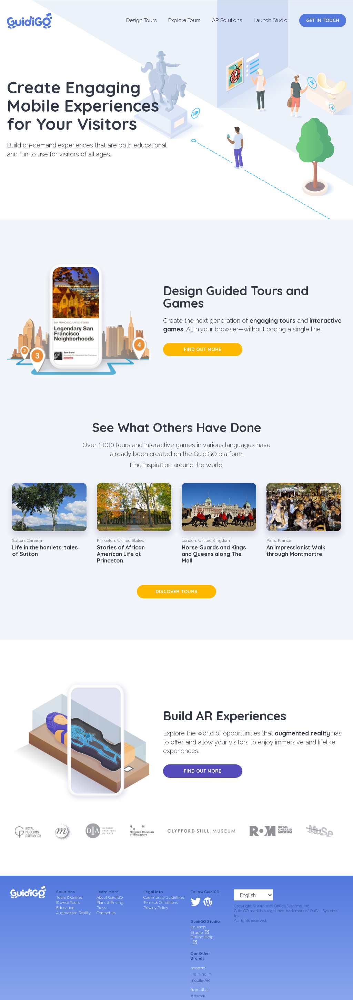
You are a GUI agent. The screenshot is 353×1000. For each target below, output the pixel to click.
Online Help (202, 907)
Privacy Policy (155, 908)
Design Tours (141, 20)
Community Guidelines (163, 897)
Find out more (202, 349)
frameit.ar (200, 960)
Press (101, 908)
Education (65, 908)
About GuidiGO (110, 897)
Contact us (106, 913)
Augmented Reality (73, 913)
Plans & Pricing (110, 902)
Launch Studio (271, 20)
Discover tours (176, 591)
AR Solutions (227, 20)
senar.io (198, 938)
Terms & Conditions (160, 902)
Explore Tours (184, 20)
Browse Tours (68, 902)
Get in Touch (322, 20)
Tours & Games (69, 897)
